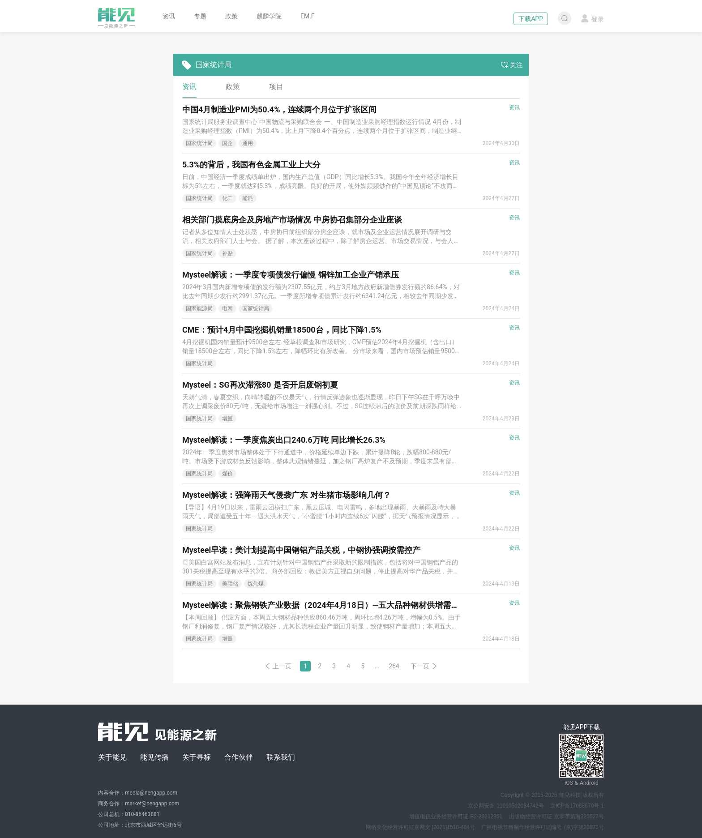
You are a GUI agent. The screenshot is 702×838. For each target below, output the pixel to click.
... (377, 666)
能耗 (247, 198)
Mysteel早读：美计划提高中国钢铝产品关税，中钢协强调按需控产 (301, 550)
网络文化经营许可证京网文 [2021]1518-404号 (420, 827)
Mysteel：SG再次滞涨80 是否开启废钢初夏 (260, 384)
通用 (247, 143)
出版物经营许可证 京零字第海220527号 (556, 816)
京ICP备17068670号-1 (577, 806)
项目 (276, 86)
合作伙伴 (238, 757)
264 (394, 666)
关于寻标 (196, 757)
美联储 (230, 584)
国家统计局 (199, 143)
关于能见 (112, 757)
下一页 (424, 666)
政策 (231, 16)
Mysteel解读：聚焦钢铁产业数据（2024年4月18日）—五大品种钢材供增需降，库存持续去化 (348, 605)
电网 (227, 308)
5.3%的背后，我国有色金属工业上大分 (251, 164)
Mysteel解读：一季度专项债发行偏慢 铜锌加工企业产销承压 (290, 274)
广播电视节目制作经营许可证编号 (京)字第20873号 (542, 827)
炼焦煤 (256, 584)
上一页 (278, 666)
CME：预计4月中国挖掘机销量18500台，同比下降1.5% (281, 329)
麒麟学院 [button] (269, 16)
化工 (227, 198)
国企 (227, 143)
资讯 (169, 16)
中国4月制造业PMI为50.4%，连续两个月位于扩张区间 (279, 109)
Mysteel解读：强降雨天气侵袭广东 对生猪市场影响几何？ (286, 495)
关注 (511, 64)
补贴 (227, 253)
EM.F (307, 16)
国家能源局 (199, 308)
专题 (200, 16)
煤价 (227, 473)
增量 (227, 418)
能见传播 (154, 757)
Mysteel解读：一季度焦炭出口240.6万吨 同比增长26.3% (283, 440)
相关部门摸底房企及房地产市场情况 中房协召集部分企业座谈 (292, 219)
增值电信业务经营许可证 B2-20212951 (455, 816)
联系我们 (280, 757)
